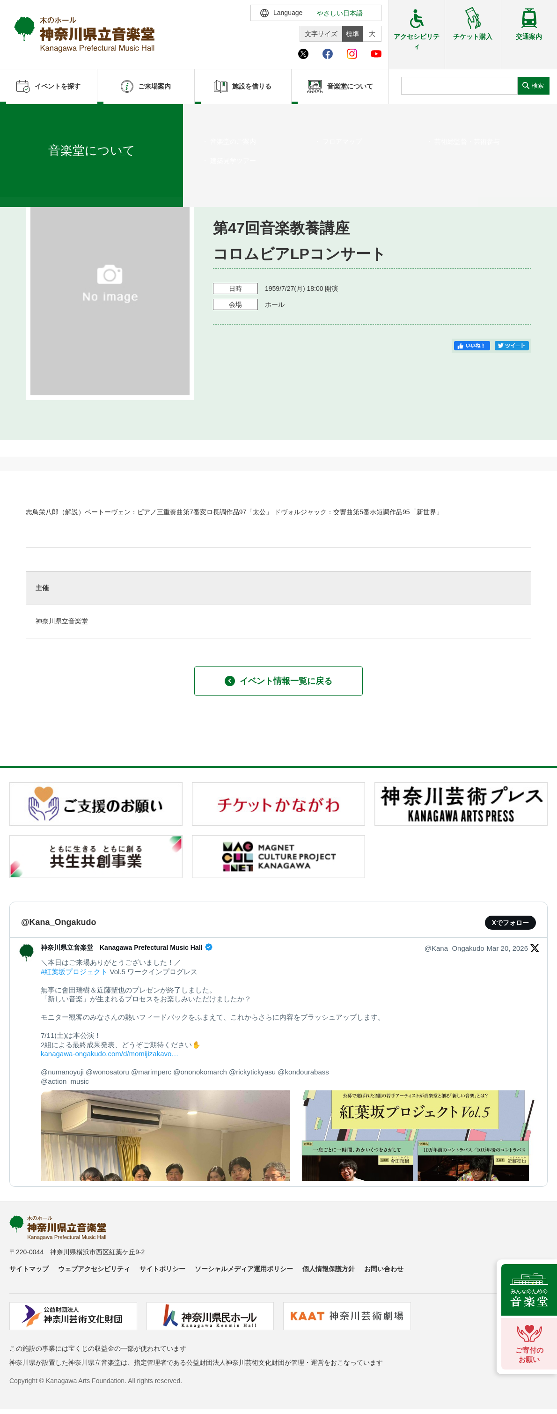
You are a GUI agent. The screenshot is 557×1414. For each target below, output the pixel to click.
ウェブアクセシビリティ (94, 1269)
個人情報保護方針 (328, 1269)
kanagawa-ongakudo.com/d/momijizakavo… (109, 1054)
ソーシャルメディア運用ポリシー (244, 1269)
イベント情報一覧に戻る (278, 681)
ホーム (22, 115)
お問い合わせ (383, 1269)
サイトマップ (29, 1269)
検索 (538, 85)
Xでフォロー (510, 922)
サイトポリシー (162, 1269)
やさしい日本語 (340, 13)
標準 (352, 33)
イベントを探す (58, 115)
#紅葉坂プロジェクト (74, 972)
